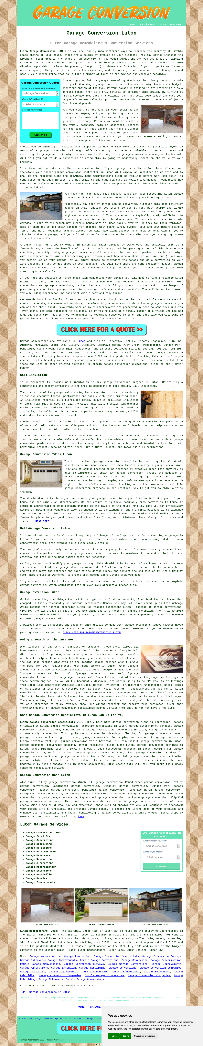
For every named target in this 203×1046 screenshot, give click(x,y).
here (81, 816)
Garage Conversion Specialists (116, 956)
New (30, 1019)
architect (146, 172)
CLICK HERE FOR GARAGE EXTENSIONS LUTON (92, 632)
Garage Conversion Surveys (161, 956)
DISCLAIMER (175, 24)
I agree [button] (114, 1036)
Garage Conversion (135, 960)
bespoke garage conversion (94, 752)
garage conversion (109, 84)
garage (106, 204)
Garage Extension (63, 967)
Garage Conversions (122, 967)
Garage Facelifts (32, 971)
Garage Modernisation (45, 956)
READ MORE (42, 521)
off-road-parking (98, 150)
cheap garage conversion (144, 752)
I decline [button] (125, 1036)
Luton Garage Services (44, 824)
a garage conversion (113, 812)
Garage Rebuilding (92, 967)
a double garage (45, 234)
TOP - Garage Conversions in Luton (45, 992)
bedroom (133, 125)
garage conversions (89, 360)
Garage (24, 341)
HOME (132, 24)
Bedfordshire (81, 760)
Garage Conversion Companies (160, 967)
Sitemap (22, 1019)
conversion (58, 150)
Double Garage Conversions (99, 960)
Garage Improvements (62, 960)
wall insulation (77, 382)
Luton (81, 341)
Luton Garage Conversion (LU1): (43, 51)
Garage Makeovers (32, 960)
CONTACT (162, 24)
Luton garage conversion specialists (47, 722)
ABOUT (151, 24)
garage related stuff (36, 760)
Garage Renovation (77, 956)
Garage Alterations (34, 967)
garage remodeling (112, 80)
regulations (162, 197)
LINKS (141, 24)
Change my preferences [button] (144, 1036)
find (31, 782)
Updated (58, 1019)
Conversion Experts (74, 1019)
